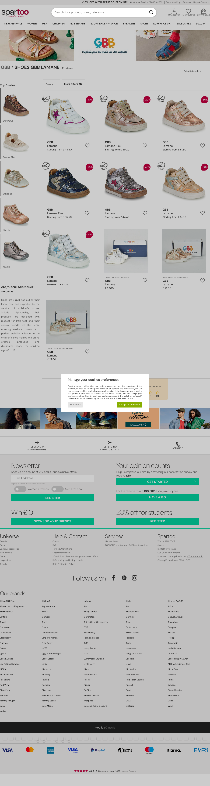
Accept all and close (129, 404)
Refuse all (75, 404)
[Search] (151, 12)
